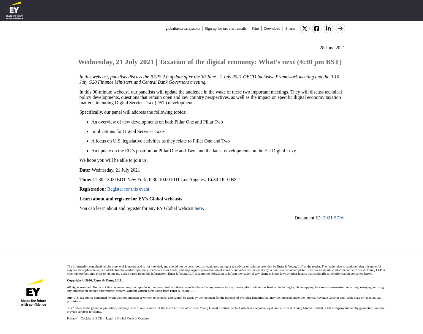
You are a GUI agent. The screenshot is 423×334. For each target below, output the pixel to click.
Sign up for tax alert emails (226, 28)
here (199, 208)
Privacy (72, 318)
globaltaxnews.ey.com (182, 28)
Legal (109, 318)
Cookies (86, 318)
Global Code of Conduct (133, 318)
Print (255, 28)
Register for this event (128, 188)
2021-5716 (333, 217)
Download (272, 28)
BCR (99, 318)
